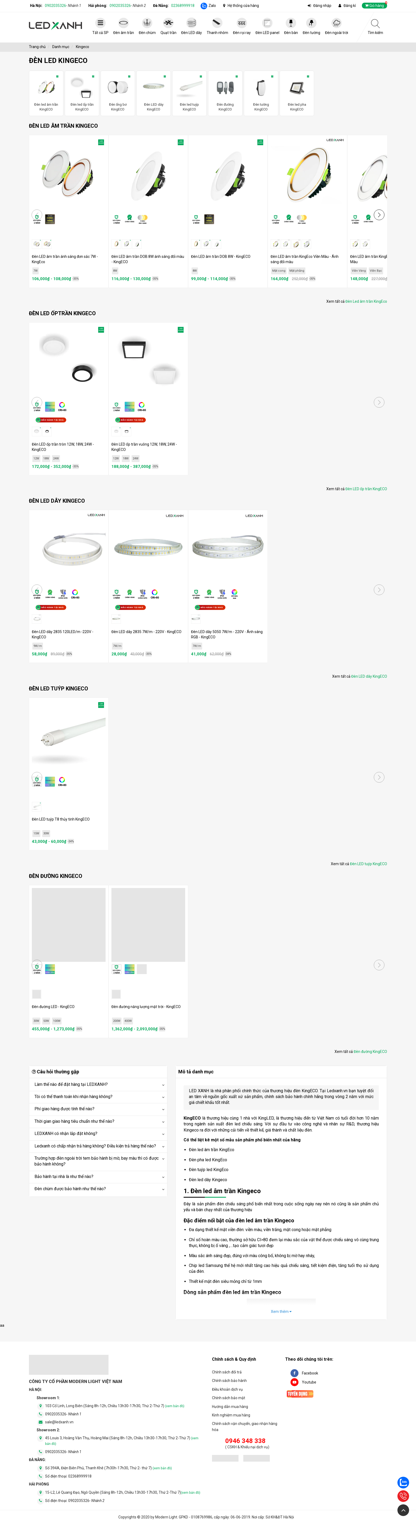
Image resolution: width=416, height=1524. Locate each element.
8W (115, 270)
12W (36, 458)
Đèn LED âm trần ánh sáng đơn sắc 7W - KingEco (65, 259)
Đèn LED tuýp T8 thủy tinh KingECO (61, 819)
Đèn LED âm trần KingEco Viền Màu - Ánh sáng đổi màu (305, 259)
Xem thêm (281, 1311)
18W (46, 458)
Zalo (212, 5)
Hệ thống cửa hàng (243, 5)
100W (56, 1021)
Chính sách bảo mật (228, 1398)
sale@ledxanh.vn (59, 1422)
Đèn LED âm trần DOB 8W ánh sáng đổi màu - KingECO (147, 259)
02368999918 (182, 5)
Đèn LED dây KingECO (154, 93)
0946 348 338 (245, 1441)
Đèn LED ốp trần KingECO (366, 489)
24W (56, 458)
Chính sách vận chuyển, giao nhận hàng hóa (244, 1426)
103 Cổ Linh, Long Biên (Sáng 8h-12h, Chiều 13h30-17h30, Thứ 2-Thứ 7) (114, 1406)
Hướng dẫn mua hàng (230, 1407)
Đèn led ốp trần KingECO (82, 93)
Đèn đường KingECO (225, 93)
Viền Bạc (376, 270)
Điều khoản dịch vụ (227, 1389)
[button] (379, 215)
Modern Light (166, 1517)
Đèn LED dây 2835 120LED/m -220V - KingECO (62, 634)
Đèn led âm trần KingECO (46, 93)
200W (116, 1021)
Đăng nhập (322, 5)
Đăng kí (350, 5)
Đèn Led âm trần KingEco (366, 301)
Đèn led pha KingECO (297, 93)
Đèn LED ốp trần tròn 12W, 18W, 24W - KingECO (63, 447)
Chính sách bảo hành (229, 1380)
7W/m (117, 646)
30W (46, 833)
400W (128, 1021)
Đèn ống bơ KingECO (118, 93)
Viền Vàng (359, 270)
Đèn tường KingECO (261, 93)
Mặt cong (278, 270)
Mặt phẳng (296, 270)
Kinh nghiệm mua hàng (231, 1415)
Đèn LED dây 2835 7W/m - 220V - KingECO (146, 632)
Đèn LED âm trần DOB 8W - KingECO (220, 256)
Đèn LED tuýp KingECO (368, 864)
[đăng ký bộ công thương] (225, 1459)
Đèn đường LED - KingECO (53, 1007)
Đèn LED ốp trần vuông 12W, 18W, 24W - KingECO (144, 447)
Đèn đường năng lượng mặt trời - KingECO (146, 1007)
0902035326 (63, 5)
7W (35, 270)
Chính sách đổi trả (227, 1372)
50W (46, 1021)
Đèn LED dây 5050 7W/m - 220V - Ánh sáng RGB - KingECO (227, 634)
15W (36, 833)
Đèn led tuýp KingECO (189, 93)
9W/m (37, 646)
